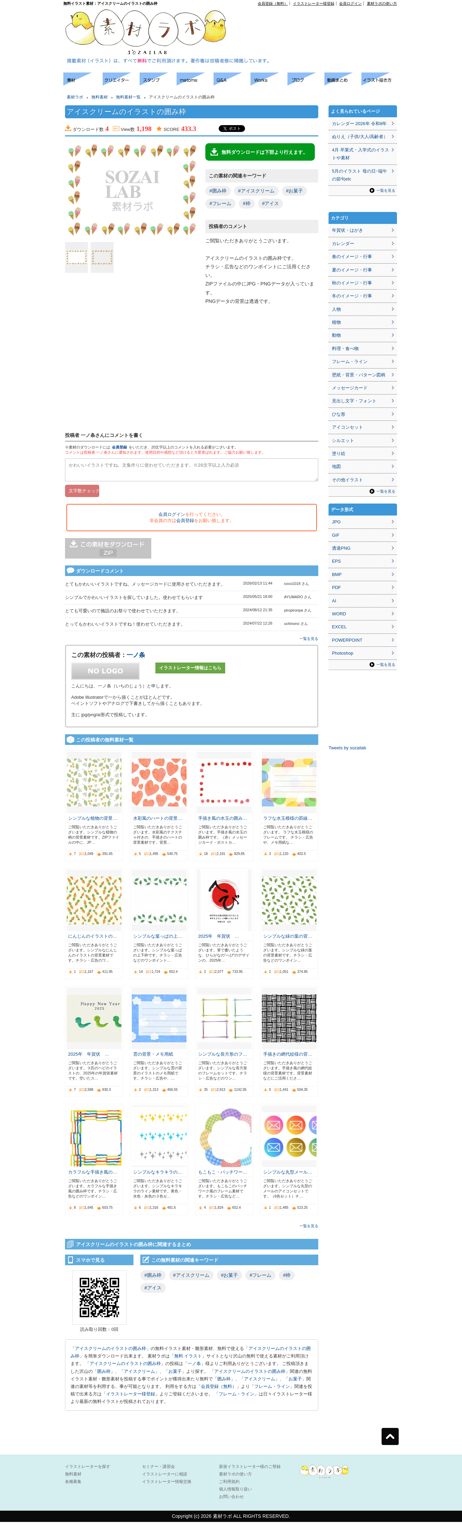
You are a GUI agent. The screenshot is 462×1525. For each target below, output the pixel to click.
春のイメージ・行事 (352, 256)
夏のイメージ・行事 (352, 269)
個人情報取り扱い (235, 1492)
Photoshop (342, 653)
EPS (336, 561)
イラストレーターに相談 (164, 1477)
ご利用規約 (229, 1484)
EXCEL (339, 626)
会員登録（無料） (273, 3)
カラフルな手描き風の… (92, 1175)
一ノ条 (136, 658)
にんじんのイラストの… (92, 939)
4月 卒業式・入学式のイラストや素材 (360, 153)
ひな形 (338, 414)
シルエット (343, 440)
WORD (339, 613)
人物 (336, 309)
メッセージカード (350, 387)
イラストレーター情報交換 (166, 1484)
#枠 (247, 203)
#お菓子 (294, 190)
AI (334, 600)
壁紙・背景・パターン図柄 (358, 374)
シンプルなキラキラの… (157, 1175)
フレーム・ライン (272, 1389)
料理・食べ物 (345, 348)
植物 (336, 322)
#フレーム (220, 203)
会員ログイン (350, 3)
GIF (335, 535)
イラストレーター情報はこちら (190, 670)
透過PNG (341, 548)
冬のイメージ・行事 (352, 295)
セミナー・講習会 (158, 1469)
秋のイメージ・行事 (352, 282)
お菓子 (175, 1374)
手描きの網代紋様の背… (287, 1057)
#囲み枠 (218, 190)
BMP (337, 574)
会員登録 (119, 447)
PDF (336, 587)
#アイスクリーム (256, 190)
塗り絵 (338, 453)
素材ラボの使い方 (382, 3)
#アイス (270, 203)
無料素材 (99, 97)
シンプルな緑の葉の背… (287, 939)
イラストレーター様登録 (313, 3)
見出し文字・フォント (354, 400)
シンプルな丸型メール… (287, 1175)
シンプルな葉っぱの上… (157, 939)
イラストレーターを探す (87, 1469)
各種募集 (73, 1484)
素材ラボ (75, 97)
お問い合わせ (231, 1499)
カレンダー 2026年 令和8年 (359, 123)
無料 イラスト (188, 1359)
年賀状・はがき (347, 230)
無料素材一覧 (128, 97)
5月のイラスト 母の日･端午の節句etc (359, 175)
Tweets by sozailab (347, 747)
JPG (336, 521)
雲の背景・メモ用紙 (153, 1057)
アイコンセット (347, 427)
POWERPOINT (347, 640)
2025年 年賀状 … (218, 939)
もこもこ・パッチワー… (222, 1175)
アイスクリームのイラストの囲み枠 (110, 1351)
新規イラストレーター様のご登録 (250, 1469)
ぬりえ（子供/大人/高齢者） (360, 136)
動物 (336, 335)
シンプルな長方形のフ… (222, 1057)
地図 (336, 466)
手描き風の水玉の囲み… (222, 821)
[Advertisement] (319, 21)
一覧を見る (308, 642)
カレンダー (343, 243)
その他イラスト (347, 479)
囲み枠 (104, 1374)
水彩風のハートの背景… (157, 821)
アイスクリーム (139, 1374)
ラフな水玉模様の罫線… (287, 821)
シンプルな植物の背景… (92, 821)
